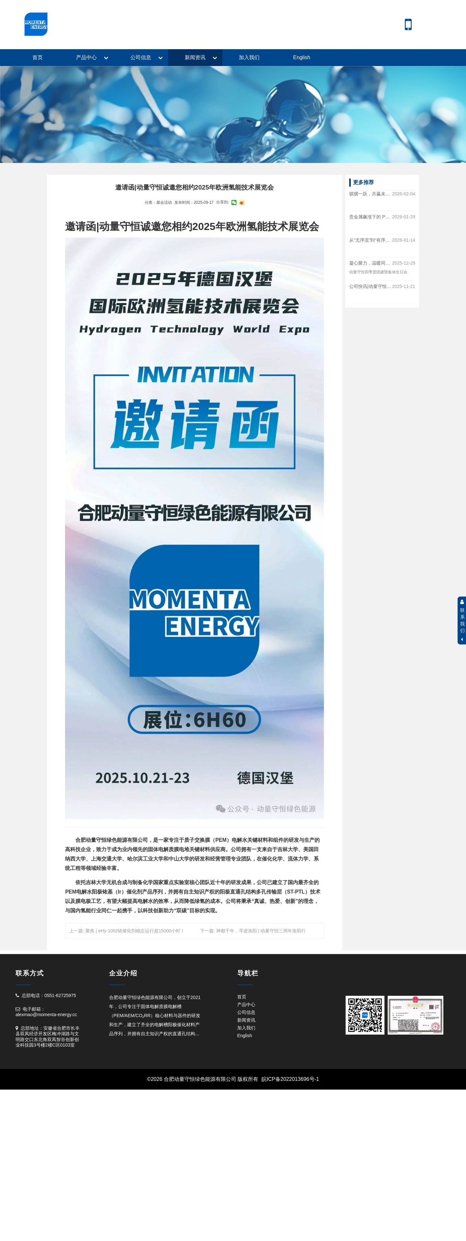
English (301, 57)
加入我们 (249, 57)
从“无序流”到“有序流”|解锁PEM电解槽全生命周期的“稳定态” (370, 240)
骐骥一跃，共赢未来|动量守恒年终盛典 (370, 193)
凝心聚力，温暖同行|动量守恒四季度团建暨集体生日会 (370, 263)
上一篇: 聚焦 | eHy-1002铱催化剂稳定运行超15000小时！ (127, 930)
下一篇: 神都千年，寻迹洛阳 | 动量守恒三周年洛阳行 (253, 930)
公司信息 (140, 57)
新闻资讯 (195, 57)
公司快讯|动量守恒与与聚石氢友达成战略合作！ (370, 286)
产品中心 (86, 57)
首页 (37, 57)
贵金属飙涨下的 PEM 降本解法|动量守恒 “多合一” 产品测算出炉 (370, 217)
